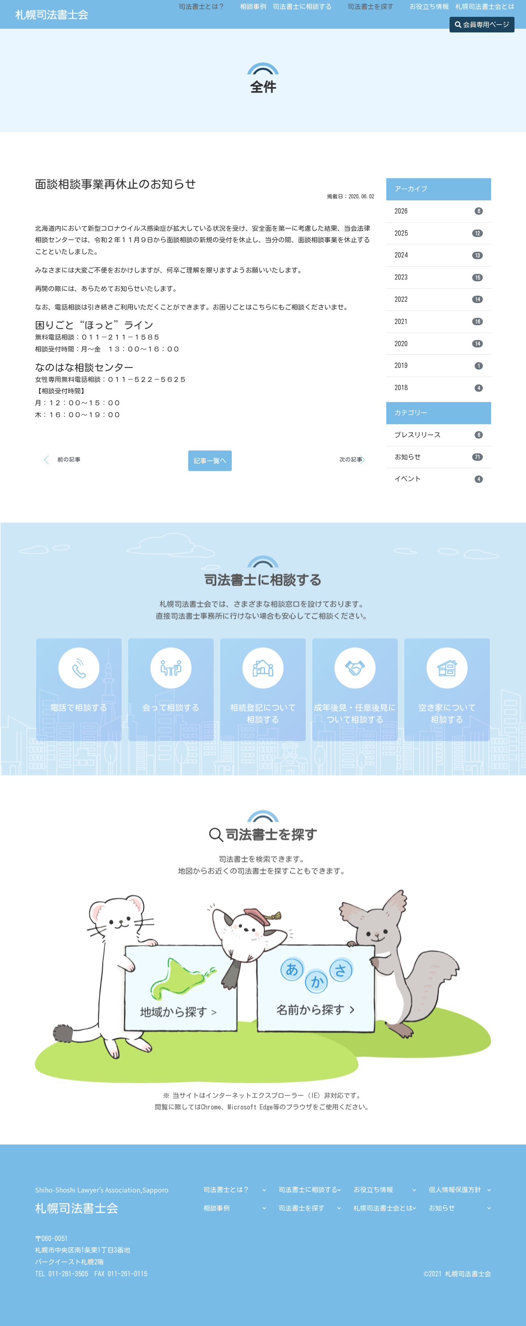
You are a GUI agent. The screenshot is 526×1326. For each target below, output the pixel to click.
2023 (438, 277)
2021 (438, 321)
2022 (438, 299)
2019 (438, 366)
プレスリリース (438, 435)
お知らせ (438, 457)
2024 (438, 255)
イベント (438, 479)
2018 (438, 388)
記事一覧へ (210, 460)
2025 (438, 233)
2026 (438, 211)
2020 (438, 343)
